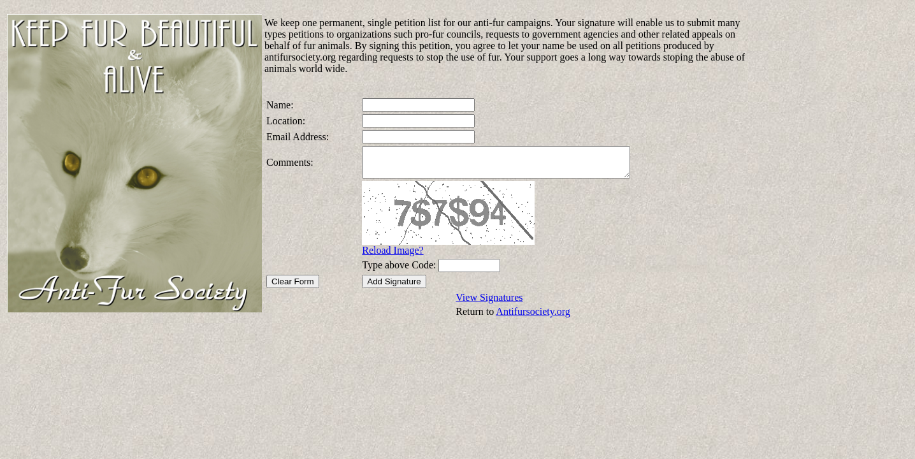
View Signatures (489, 303)
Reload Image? (384, 256)
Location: (285, 120)
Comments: (289, 164)
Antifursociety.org (533, 317)
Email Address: (297, 136)
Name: (280, 104)
